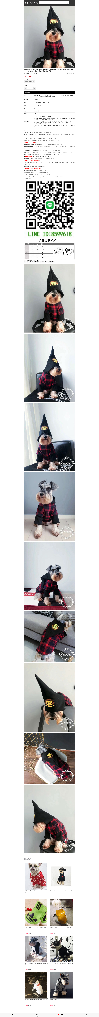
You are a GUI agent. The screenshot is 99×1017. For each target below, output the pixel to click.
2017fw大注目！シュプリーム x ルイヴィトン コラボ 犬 (36, 878)
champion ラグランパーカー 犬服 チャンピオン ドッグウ (36, 950)
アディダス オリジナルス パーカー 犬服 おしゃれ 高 (36, 913)
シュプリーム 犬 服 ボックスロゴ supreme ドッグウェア (61, 913)
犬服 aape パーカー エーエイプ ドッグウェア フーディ (61, 986)
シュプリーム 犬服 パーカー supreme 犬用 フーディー (36, 986)
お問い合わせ (70, 73)
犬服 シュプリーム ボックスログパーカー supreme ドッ (61, 877)
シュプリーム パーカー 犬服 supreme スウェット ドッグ (61, 950)
